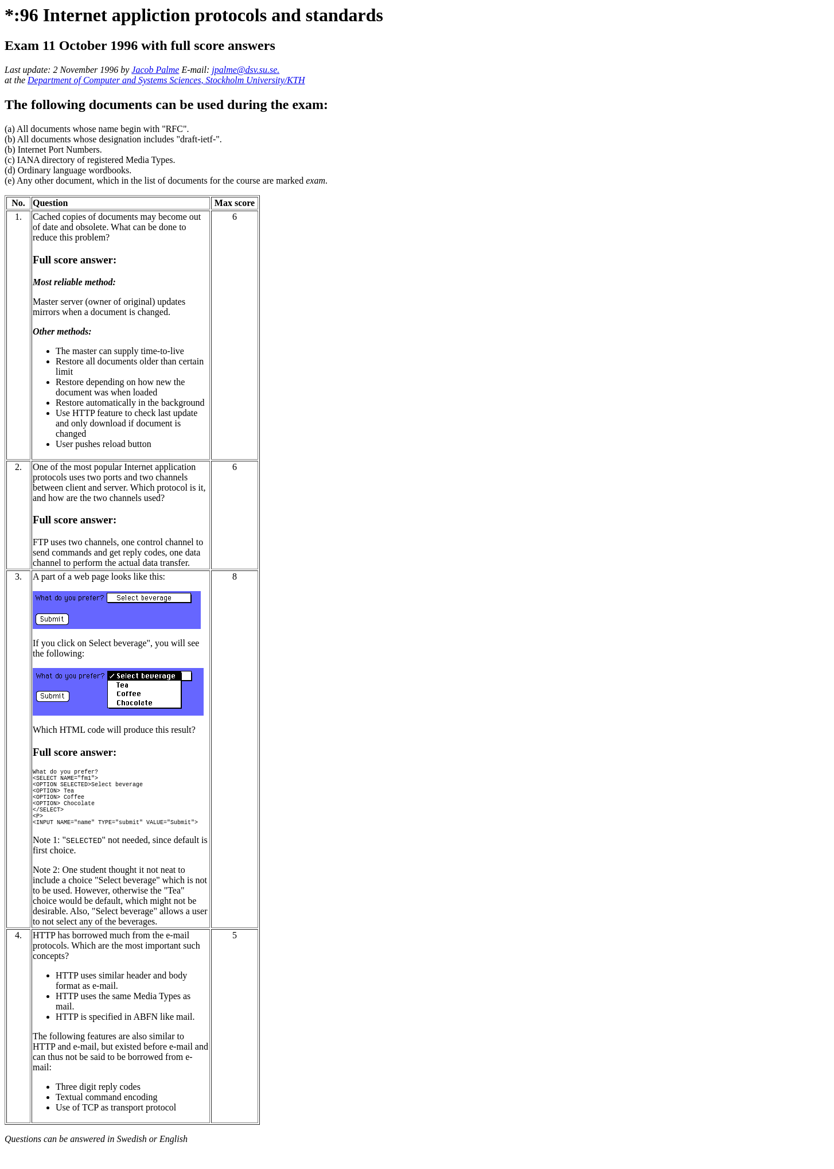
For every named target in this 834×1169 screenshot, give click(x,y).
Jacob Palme (155, 70)
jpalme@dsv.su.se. (245, 70)
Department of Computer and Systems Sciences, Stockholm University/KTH (166, 80)
